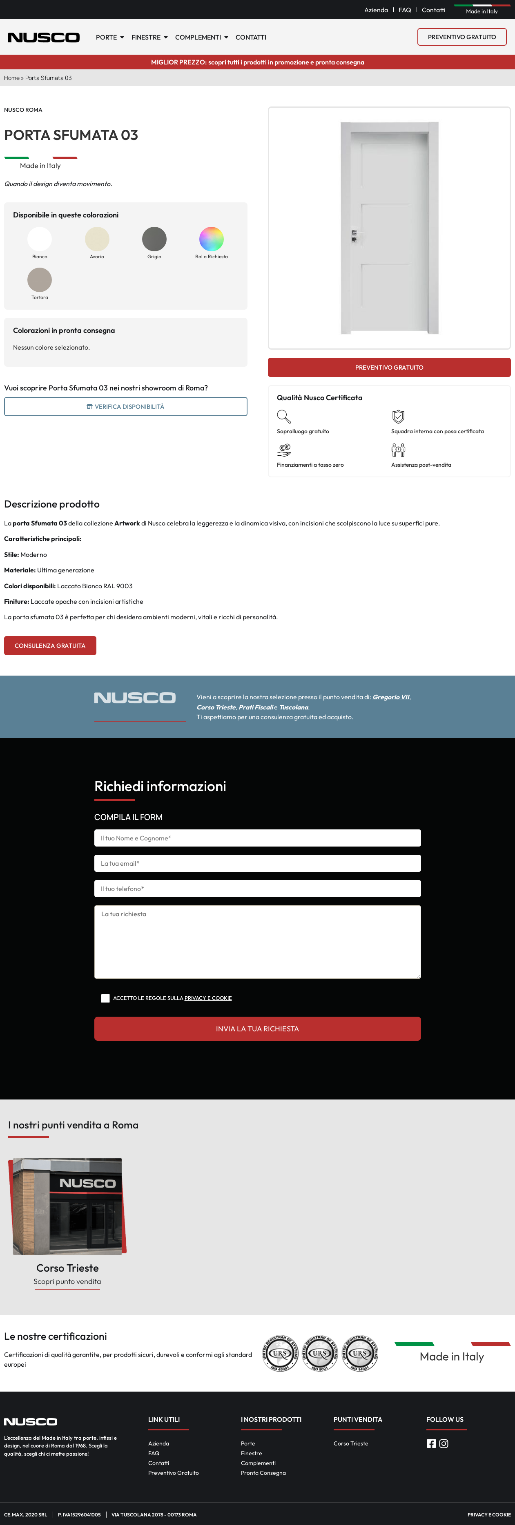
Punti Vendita (358, 1419)
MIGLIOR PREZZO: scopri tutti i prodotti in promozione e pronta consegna (257, 62)
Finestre (251, 1452)
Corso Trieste (227, 707)
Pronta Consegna (263, 1472)
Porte (248, 1443)
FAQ (153, 1452)
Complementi (258, 1462)
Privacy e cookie (208, 997)
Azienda (158, 1443)
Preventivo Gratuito (173, 1472)
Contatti (158, 1462)
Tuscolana (306, 707)
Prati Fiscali (267, 707)
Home (12, 78)
